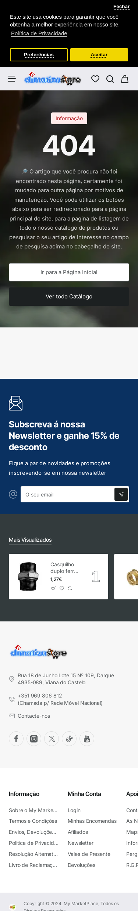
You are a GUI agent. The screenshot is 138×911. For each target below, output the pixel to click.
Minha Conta (84, 792)
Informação (24, 792)
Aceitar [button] (99, 54)
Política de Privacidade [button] (39, 33)
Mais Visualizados (30, 538)
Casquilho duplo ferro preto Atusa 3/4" (64, 566)
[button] (53, 587)
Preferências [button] (39, 54)
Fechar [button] (121, 6)
